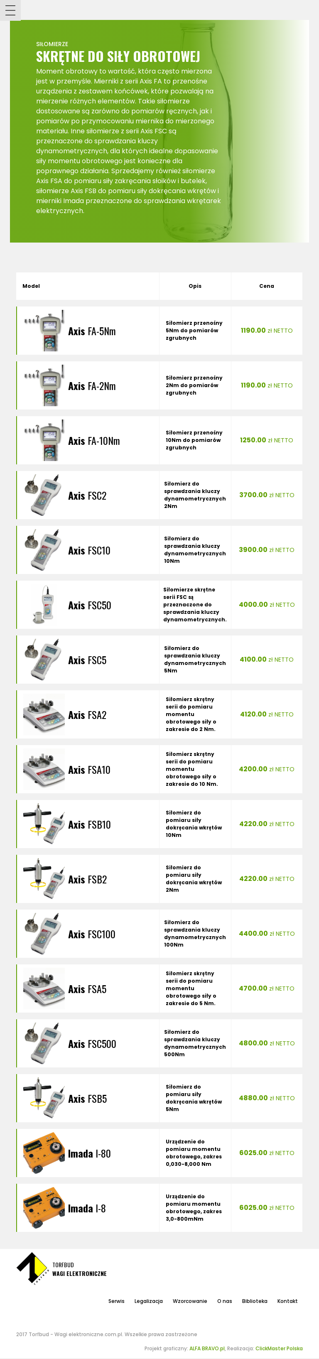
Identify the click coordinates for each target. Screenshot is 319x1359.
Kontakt (287, 1301)
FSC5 (87, 659)
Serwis (116, 1301)
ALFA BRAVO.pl (207, 1348)
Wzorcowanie (190, 1301)
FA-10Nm (94, 440)
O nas (224, 1301)
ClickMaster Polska (279, 1348)
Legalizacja (149, 1301)
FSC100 (91, 933)
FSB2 (87, 878)
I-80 (89, 1153)
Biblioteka (254, 1301)
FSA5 (87, 988)
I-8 (87, 1207)
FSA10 (89, 769)
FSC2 (87, 495)
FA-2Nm (92, 385)
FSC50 (89, 604)
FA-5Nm (92, 330)
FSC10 (89, 549)
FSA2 (87, 714)
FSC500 (92, 1043)
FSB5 (87, 1098)
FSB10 (89, 824)
